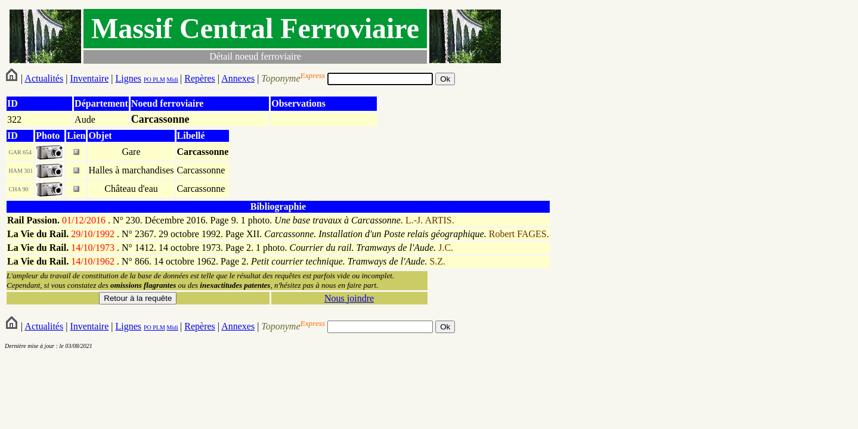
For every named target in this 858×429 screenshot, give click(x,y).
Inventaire (89, 78)
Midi (172, 79)
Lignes (128, 78)
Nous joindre (349, 298)
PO (147, 79)
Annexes (238, 78)
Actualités (43, 78)
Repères (199, 78)
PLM (158, 79)
